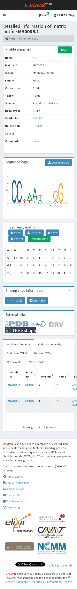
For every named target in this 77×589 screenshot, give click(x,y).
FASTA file (37, 300)
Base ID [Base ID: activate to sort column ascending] (29, 374)
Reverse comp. (39, 238)
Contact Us (11, 495)
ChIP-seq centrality (49, 344)
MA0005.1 (14, 401)
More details (36, 362)
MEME (52, 232)
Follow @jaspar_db (60, 565)
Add (64, 50)
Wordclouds (14, 362)
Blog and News (13, 489)
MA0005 (29, 385)
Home (10, 38)
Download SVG (58, 162)
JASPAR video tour (16, 483)
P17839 (37, 126)
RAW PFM (17, 238)
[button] (4, 15)
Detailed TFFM (43, 353)
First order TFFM (17, 353)
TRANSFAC (34, 232)
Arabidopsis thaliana (45, 103)
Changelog (11, 507)
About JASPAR (13, 476)
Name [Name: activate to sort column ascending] (62, 376)
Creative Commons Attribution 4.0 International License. (39, 580)
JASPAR (16, 232)
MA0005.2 (14, 385)
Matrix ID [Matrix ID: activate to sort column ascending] (13, 374)
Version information (19, 344)
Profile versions (14, 501)
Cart (43, 14)
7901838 (38, 118)
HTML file (15, 300)
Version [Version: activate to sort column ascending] (45, 376)
